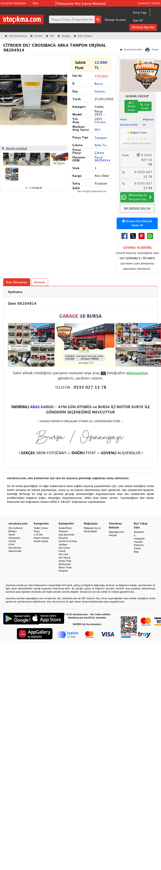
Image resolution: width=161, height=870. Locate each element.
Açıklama (15, 292)
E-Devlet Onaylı (131, 106)
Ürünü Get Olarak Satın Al (137, 223)
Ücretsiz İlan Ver (143, 27)
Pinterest (139, 545)
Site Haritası (15, 547)
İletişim (113, 535)
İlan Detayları (16, 282)
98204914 (102, 160)
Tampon (64, 36)
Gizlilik (12, 541)
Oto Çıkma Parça (16, 36)
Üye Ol (138, 20)
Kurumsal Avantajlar (13, 3)
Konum (39, 282)
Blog (35, 3)
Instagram (139, 538)
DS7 (50, 36)
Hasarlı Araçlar (41, 538)
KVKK (12, 544)
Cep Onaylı (144, 106)
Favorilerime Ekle (131, 49)
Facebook (139, 532)
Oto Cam (63, 554)
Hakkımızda (15, 551)
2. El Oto (38, 534)
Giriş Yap (139, 12)
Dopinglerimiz (116, 532)
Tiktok (137, 548)
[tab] (81, 291)
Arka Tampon (83, 36)
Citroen (36, 36)
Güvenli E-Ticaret (149, 3)
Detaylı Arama (115, 19)
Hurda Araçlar (41, 541)
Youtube (138, 541)
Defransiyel (65, 564)
